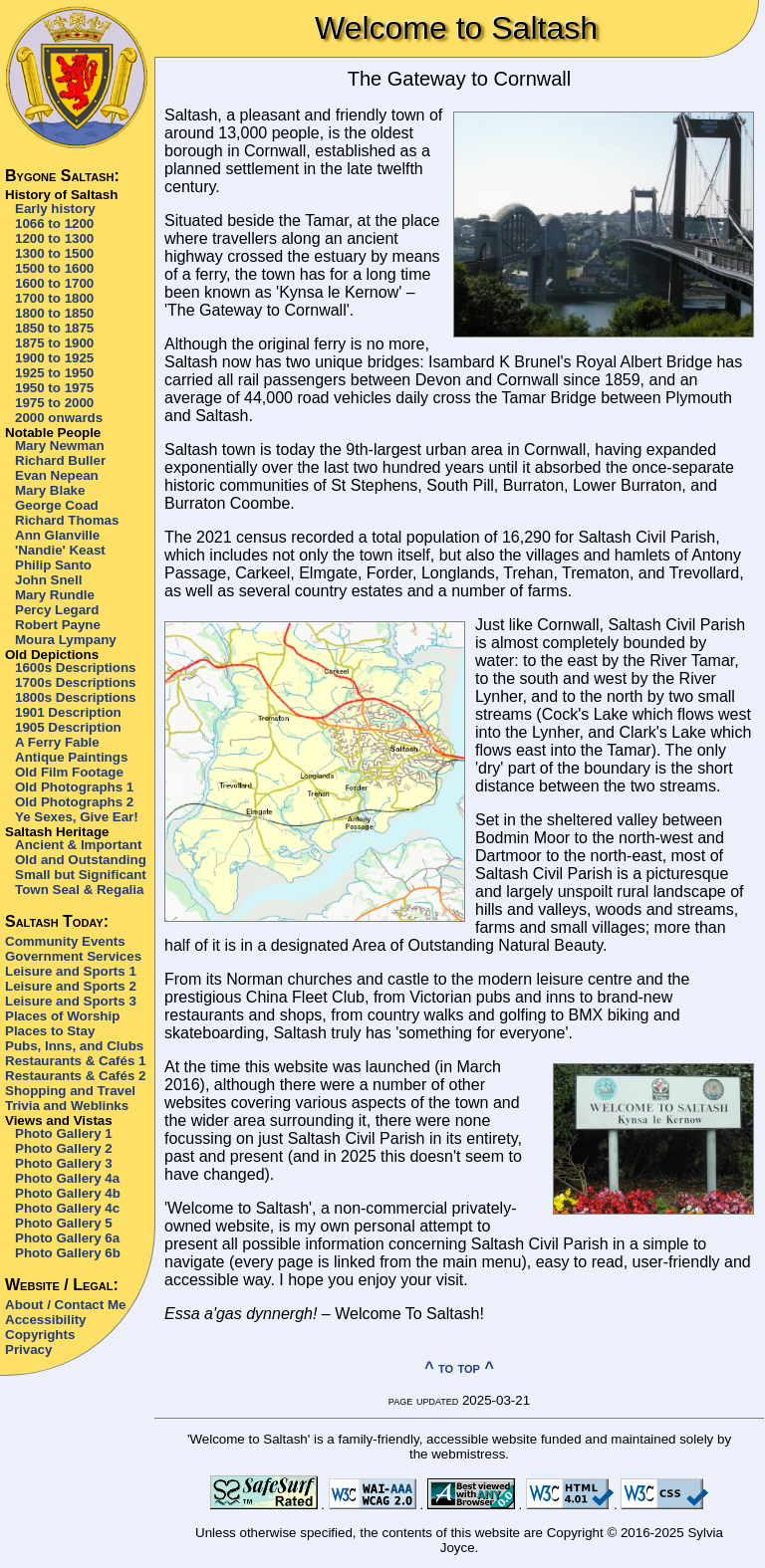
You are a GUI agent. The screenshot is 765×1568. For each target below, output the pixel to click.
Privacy (28, 1349)
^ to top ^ (459, 1367)
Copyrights (40, 1334)
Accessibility (46, 1319)
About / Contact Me (65, 1304)
